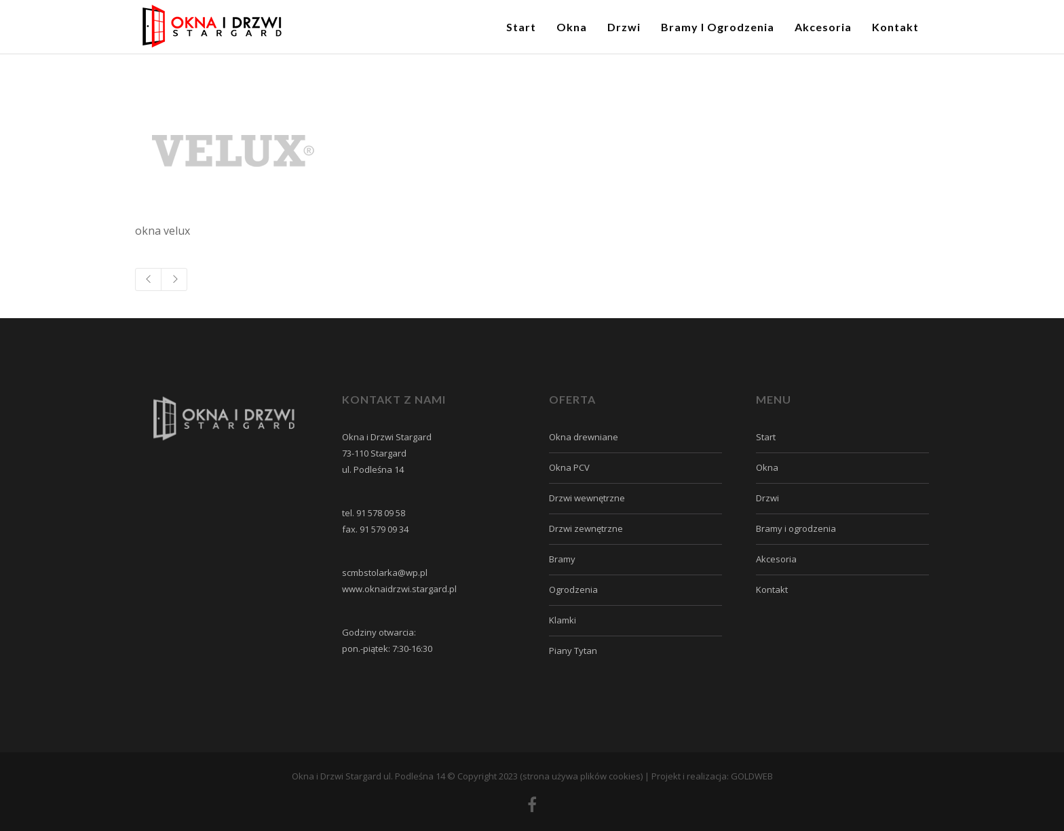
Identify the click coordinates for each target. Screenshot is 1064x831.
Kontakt (772, 589)
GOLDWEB (752, 776)
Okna (767, 467)
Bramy (562, 559)
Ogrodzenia (573, 589)
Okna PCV (569, 467)
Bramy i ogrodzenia (796, 528)
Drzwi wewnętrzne (587, 498)
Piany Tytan (573, 650)
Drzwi (767, 498)
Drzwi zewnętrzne (586, 528)
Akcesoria (776, 559)
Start (766, 437)
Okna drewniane (583, 437)
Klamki (562, 620)
